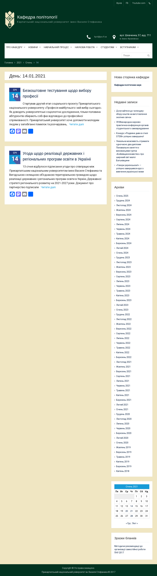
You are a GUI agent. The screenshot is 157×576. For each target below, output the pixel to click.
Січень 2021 (122, 409)
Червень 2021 (123, 385)
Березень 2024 (123, 243)
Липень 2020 (122, 423)
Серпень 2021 (123, 376)
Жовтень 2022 (123, 324)
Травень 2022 (123, 347)
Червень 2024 (123, 229)
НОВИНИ (33, 47)
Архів (119, 3)
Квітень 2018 (122, 471)
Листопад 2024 (124, 205)
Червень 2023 (123, 286)
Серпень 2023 (123, 276)
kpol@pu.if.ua (100, 37)
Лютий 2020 (122, 438)
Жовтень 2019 (123, 447)
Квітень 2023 (122, 295)
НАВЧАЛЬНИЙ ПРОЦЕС (56, 47)
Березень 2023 (123, 300)
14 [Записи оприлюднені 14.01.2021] (131, 506)
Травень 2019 (123, 457)
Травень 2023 (123, 291)
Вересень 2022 (123, 329)
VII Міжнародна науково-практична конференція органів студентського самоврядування (132, 125)
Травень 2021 (123, 390)
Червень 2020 (123, 428)
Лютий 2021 (122, 404)
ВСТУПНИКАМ (128, 47)
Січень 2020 (122, 442)
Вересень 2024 (123, 215)
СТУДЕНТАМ (107, 47)
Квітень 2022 (122, 352)
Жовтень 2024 (123, 210)
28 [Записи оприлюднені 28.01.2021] (131, 516)
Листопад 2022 (124, 319)
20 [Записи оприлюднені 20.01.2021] (126, 511)
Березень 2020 (123, 433)
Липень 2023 (122, 281)
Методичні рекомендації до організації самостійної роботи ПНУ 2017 (130, 549)
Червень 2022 (123, 343)
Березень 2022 (123, 357)
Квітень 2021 (122, 395)
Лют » (135, 523)
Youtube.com (138, 3)
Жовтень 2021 (123, 366)
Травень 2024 (123, 234)
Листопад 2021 (124, 362)
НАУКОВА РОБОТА (85, 47)
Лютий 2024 (122, 248)
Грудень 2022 (123, 314)
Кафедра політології (37, 17)
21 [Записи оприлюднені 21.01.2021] (131, 511)
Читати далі (76, 124)
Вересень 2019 (123, 452)
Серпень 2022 (123, 333)
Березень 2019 (123, 466)
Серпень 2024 (123, 219)
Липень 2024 (122, 224)
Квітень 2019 (122, 461)
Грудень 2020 (123, 414)
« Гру (128, 523)
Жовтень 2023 (123, 267)
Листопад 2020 (124, 419)
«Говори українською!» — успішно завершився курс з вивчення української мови (130, 168)
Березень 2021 (123, 400)
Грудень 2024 (123, 200)
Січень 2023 (122, 310)
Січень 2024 (122, 253)
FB (127, 3)
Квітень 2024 (122, 238)
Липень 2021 (122, 381)
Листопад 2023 (124, 262)
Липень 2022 (122, 338)
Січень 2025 (122, 196)
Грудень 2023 (123, 257)
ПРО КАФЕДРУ (14, 47)
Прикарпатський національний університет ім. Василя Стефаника (75, 572)
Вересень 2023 (123, 272)
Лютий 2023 (122, 305)
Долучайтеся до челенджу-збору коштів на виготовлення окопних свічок (131, 114)
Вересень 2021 (123, 371)
